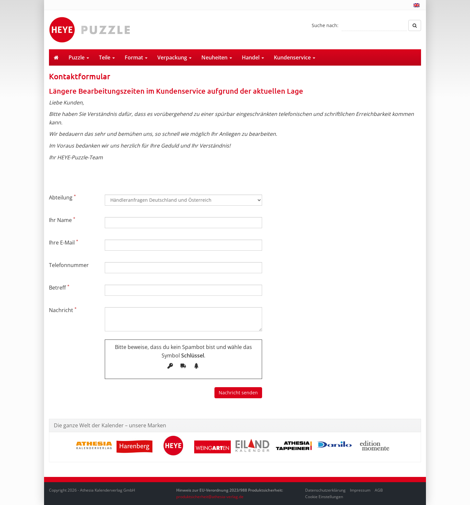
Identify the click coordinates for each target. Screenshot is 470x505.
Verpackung (174, 57)
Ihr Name (62, 220)
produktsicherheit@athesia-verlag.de (209, 496)
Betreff (59, 287)
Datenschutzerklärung (325, 490)
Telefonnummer (69, 265)
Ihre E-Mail (63, 242)
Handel (253, 57)
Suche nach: (325, 25)
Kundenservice (294, 57)
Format (136, 57)
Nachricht (63, 310)
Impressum (360, 490)
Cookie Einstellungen (324, 496)
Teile (107, 57)
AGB (379, 490)
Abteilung (62, 197)
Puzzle (79, 57)
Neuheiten (216, 57)
